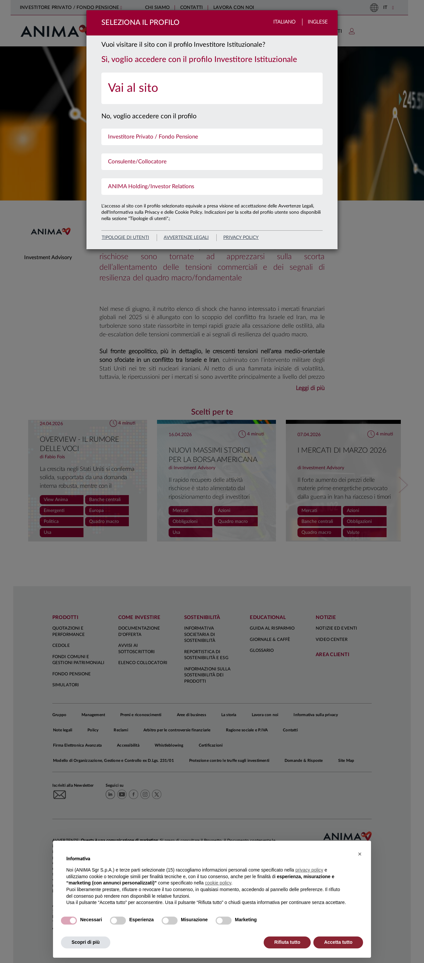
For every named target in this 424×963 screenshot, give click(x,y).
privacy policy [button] (309, 870)
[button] (359, 854)
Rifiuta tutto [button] (287, 942)
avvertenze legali (186, 237)
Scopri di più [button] (86, 942)
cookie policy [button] (218, 882)
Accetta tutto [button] (338, 942)
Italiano (284, 22)
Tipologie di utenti (125, 237)
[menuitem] (212, 88)
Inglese (318, 22)
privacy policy (241, 237)
